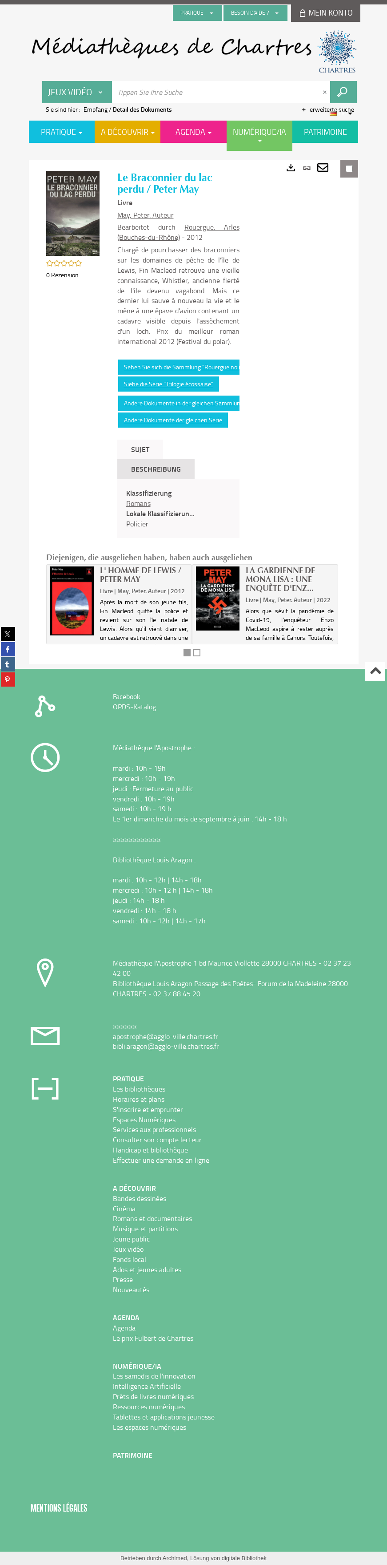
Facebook (126, 696)
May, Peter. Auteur (145, 215)
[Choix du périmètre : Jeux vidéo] (77, 92)
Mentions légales (59, 1508)
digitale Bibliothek (244, 1558)
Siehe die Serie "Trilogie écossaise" (168, 384)
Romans (138, 503)
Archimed (175, 1558)
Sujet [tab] (140, 449)
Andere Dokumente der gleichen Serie (173, 420)
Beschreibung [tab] (156, 469)
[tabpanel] (178, 508)
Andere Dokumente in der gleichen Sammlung (183, 403)
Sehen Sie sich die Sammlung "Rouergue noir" (183, 367)
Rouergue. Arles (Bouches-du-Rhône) (178, 232)
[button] (73, 212)
